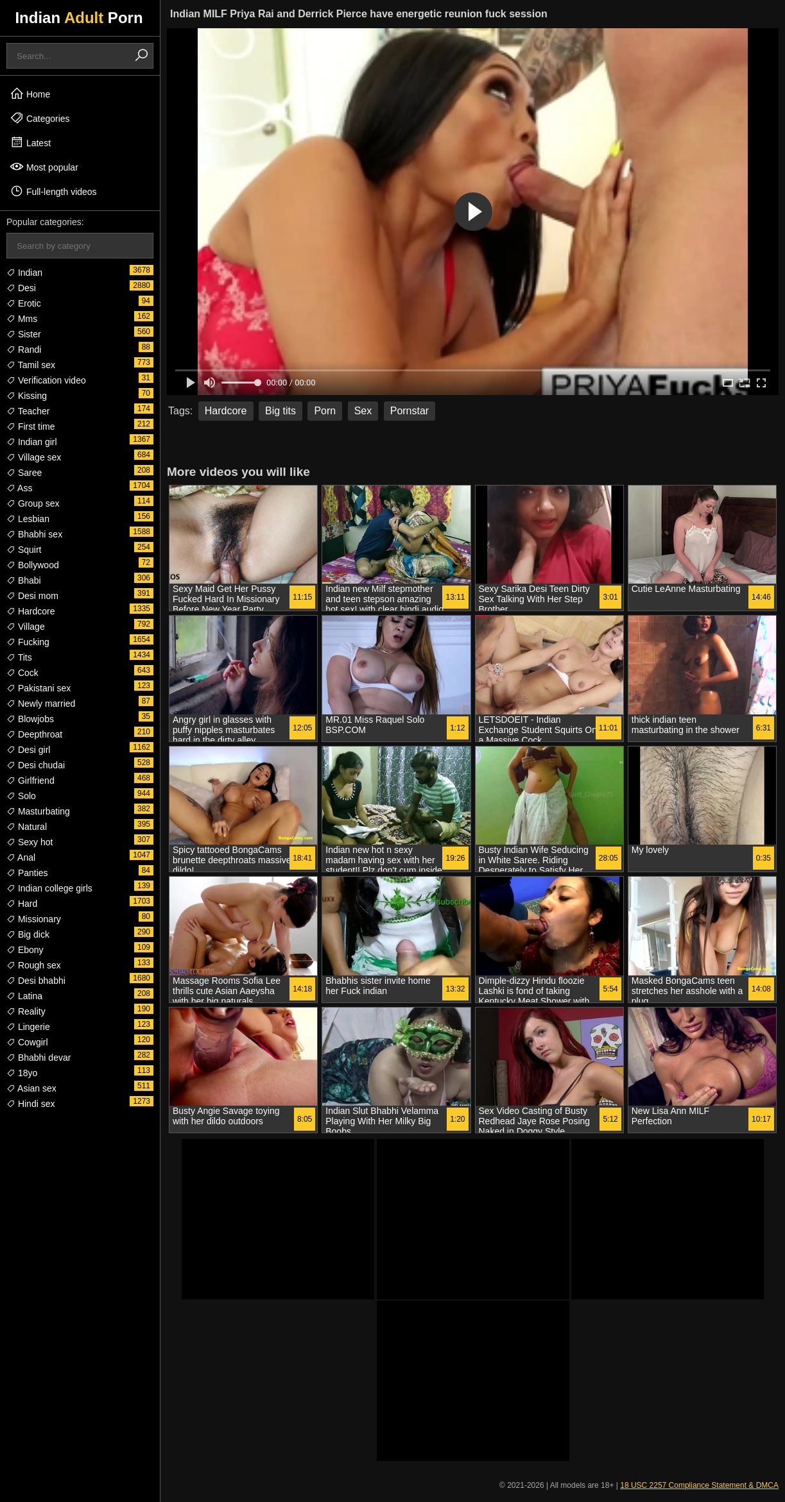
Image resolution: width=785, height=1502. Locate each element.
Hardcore (30, 611)
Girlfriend (30, 780)
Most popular (44, 167)
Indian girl (31, 442)
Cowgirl (27, 1042)
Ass (19, 488)
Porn (325, 410)
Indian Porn (78, 17)
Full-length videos (53, 191)
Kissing (26, 396)
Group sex (32, 503)
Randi (23, 349)
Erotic (23, 303)
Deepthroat (34, 734)
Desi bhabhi (35, 980)
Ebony (25, 950)
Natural (26, 827)
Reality (26, 1011)
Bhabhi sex (34, 534)
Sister (23, 334)
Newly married (40, 703)
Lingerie (28, 1027)
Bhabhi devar (38, 1057)
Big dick (27, 934)
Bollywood (32, 565)
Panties (27, 873)
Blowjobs (30, 719)
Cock (22, 673)
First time (30, 426)
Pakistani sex (38, 688)
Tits (19, 657)
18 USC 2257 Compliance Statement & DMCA (699, 1485)
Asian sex (31, 1088)
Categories (40, 118)
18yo (21, 1073)
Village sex (33, 457)
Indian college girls (49, 888)
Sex (363, 410)
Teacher (27, 411)
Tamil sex (30, 365)
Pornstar (409, 410)
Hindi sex (30, 1104)
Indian (24, 272)
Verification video (46, 380)
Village (25, 626)
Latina (24, 996)
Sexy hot (29, 842)
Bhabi (23, 580)
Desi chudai (35, 765)
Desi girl (28, 750)
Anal (20, 857)
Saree (24, 473)
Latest (30, 142)
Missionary (33, 919)
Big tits (280, 410)
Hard (21, 904)
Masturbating (38, 811)
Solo (21, 796)
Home (30, 94)
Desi (21, 288)
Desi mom (32, 596)
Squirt (23, 549)
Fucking (27, 642)
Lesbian (27, 519)
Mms (21, 319)
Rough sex (33, 965)
